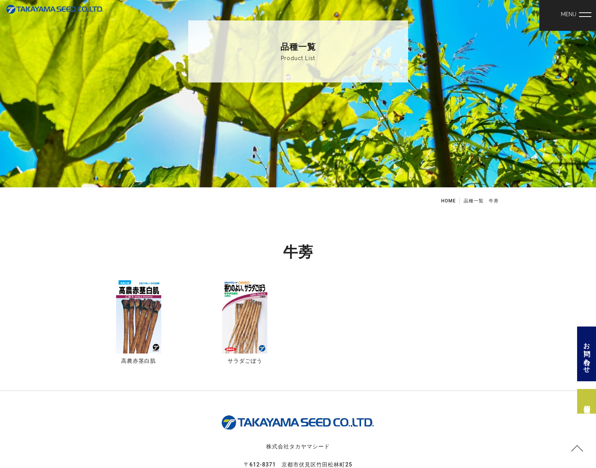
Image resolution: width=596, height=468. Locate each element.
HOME (448, 201)
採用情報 (587, 401)
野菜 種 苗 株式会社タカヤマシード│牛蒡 (55, 16)
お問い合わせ (587, 354)
